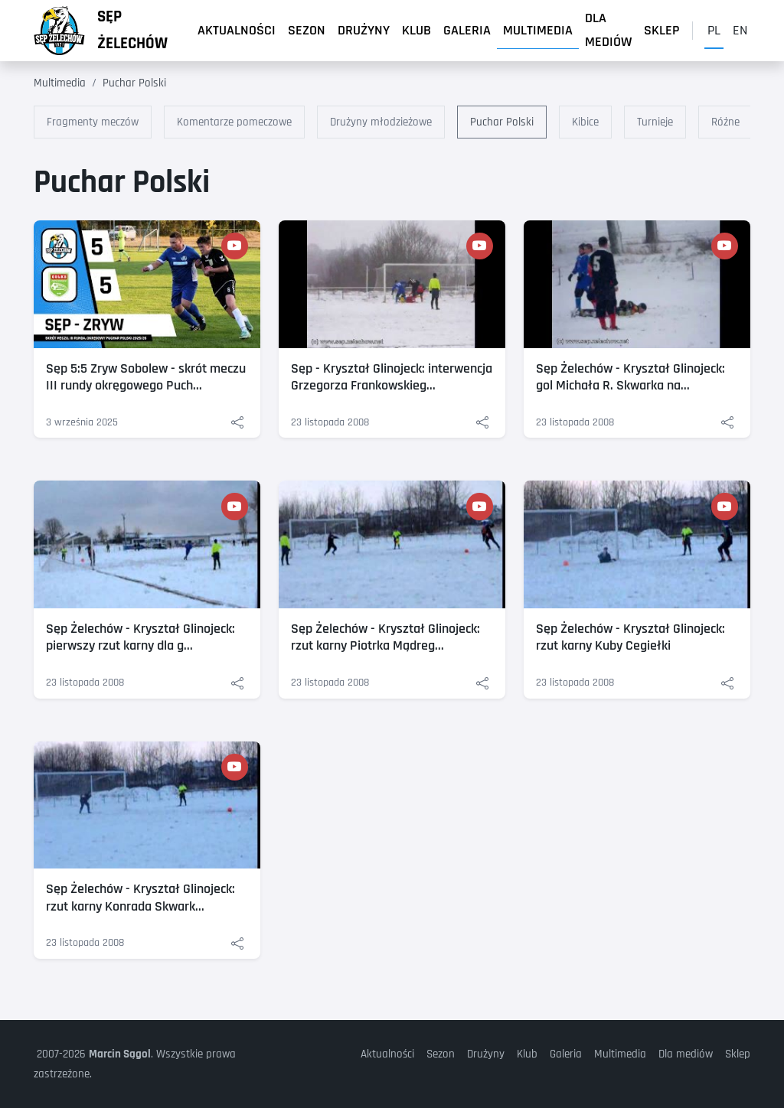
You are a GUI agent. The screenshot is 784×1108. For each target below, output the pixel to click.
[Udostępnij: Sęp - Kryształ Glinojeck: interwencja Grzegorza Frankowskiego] (482, 422)
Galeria (467, 30)
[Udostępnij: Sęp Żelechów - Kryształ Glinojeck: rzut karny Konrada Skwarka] (237, 943)
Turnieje (655, 122)
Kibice (585, 122)
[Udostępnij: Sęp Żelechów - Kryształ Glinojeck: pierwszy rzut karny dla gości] (237, 682)
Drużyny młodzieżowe (381, 122)
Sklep (662, 30)
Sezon (306, 30)
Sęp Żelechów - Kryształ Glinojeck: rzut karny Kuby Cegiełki (630, 637)
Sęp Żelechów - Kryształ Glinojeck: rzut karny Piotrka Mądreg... (385, 637)
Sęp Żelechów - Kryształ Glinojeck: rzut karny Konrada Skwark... (140, 897)
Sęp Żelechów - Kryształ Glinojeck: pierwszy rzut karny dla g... (140, 637)
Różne (725, 122)
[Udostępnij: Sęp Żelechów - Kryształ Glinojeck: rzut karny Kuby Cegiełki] (727, 682)
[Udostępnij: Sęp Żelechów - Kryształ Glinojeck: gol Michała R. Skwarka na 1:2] (727, 422)
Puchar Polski (134, 83)
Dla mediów (608, 30)
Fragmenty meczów (93, 122)
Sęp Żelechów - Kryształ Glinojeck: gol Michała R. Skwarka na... (630, 377)
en (740, 30)
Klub (416, 30)
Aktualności (237, 30)
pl (713, 30)
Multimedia (538, 30)
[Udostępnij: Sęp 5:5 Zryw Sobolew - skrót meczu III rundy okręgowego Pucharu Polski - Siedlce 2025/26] (237, 422)
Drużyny (364, 30)
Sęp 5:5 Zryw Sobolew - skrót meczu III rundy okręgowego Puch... (146, 377)
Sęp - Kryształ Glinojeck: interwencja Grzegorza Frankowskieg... (391, 377)
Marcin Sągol (120, 1054)
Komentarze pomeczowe (234, 122)
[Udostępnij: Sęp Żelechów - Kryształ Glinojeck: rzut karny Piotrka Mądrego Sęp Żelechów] (482, 682)
